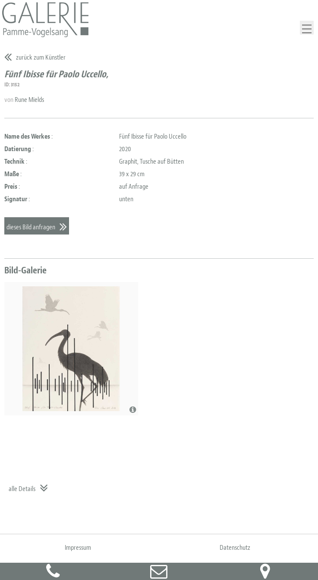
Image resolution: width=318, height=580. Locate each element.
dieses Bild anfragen (30, 227)
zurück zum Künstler (41, 57)
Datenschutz (235, 547)
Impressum (78, 547)
